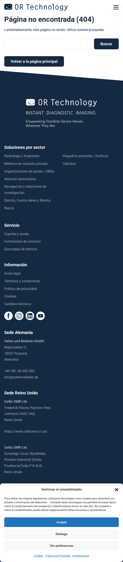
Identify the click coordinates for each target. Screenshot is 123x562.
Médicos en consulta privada (26, 164)
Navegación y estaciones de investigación (25, 189)
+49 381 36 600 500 (19, 371)
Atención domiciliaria (20, 179)
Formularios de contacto (22, 241)
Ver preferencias (61, 546)
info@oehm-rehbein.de (21, 377)
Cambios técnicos (17, 304)
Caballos (69, 164)
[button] (116, 489)
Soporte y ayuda (16, 234)
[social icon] (8, 316)
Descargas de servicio (20, 249)
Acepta (61, 522)
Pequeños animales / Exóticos (85, 156)
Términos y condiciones (22, 281)
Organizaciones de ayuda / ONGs (29, 171)
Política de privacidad (20, 289)
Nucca (9, 208)
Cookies (10, 296)
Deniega (61, 534)
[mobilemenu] (116, 7)
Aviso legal (12, 273)
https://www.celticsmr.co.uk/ (26, 431)
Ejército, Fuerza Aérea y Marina (27, 200)
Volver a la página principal (34, 61)
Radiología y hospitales (21, 156)
